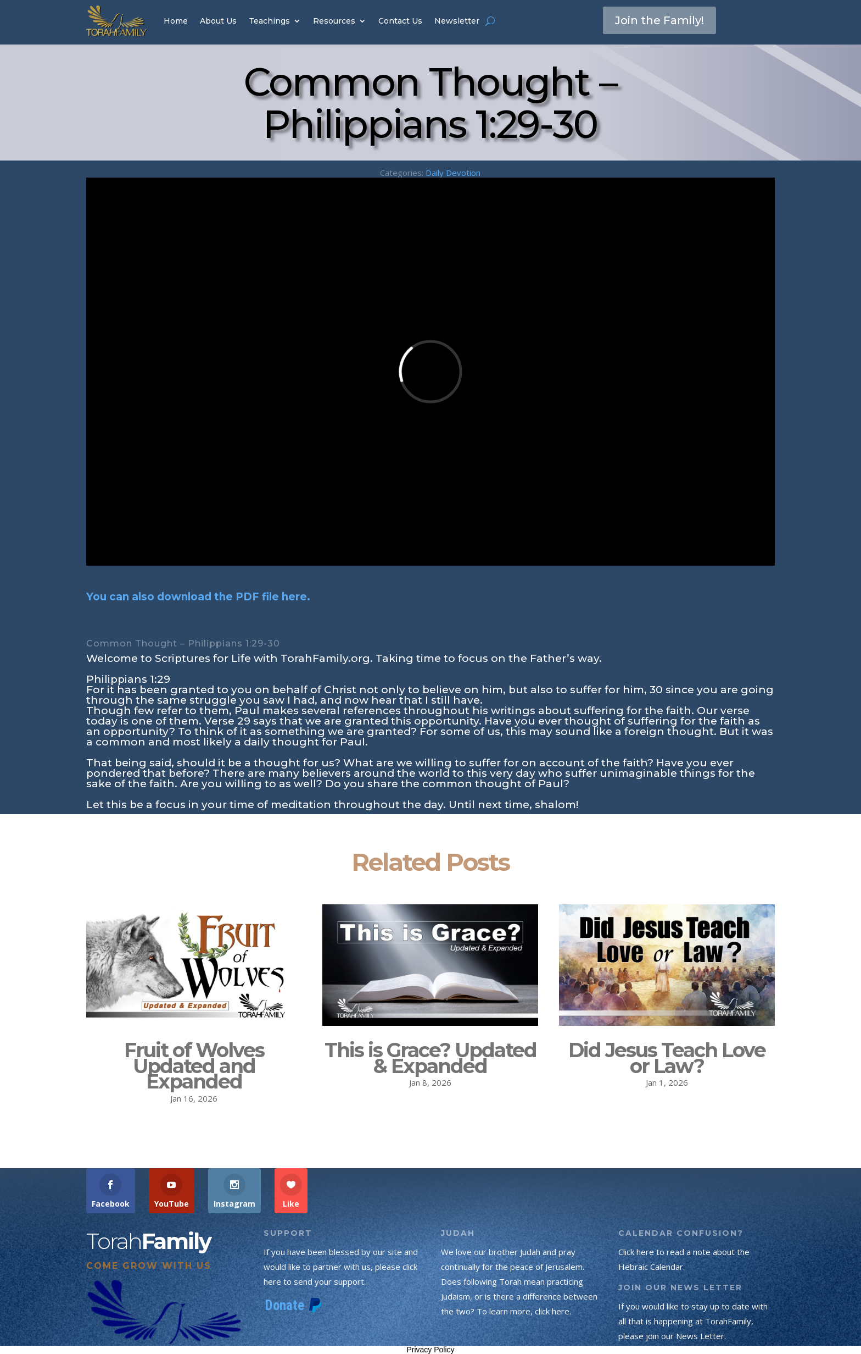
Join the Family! (659, 20)
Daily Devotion (453, 172)
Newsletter (456, 21)
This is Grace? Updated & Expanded (430, 1058)
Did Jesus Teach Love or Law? (666, 1058)
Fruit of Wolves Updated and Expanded (194, 1066)
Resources (334, 21)
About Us (218, 21)
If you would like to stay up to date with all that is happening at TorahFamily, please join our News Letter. (693, 1321)
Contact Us (400, 21)
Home (176, 21)
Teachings (269, 21)
